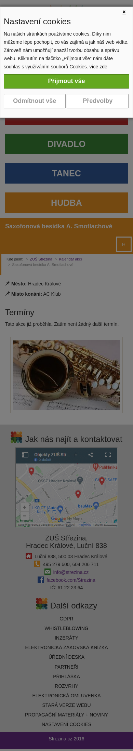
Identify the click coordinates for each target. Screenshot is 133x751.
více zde (98, 66)
